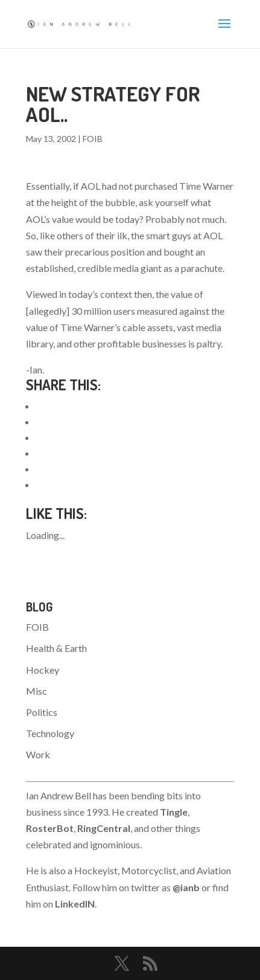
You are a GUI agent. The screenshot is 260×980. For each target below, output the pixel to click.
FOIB (93, 139)
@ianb (186, 887)
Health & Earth (56, 648)
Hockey (42, 669)
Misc (36, 691)
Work (38, 754)
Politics (41, 712)
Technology (50, 733)
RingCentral (103, 828)
